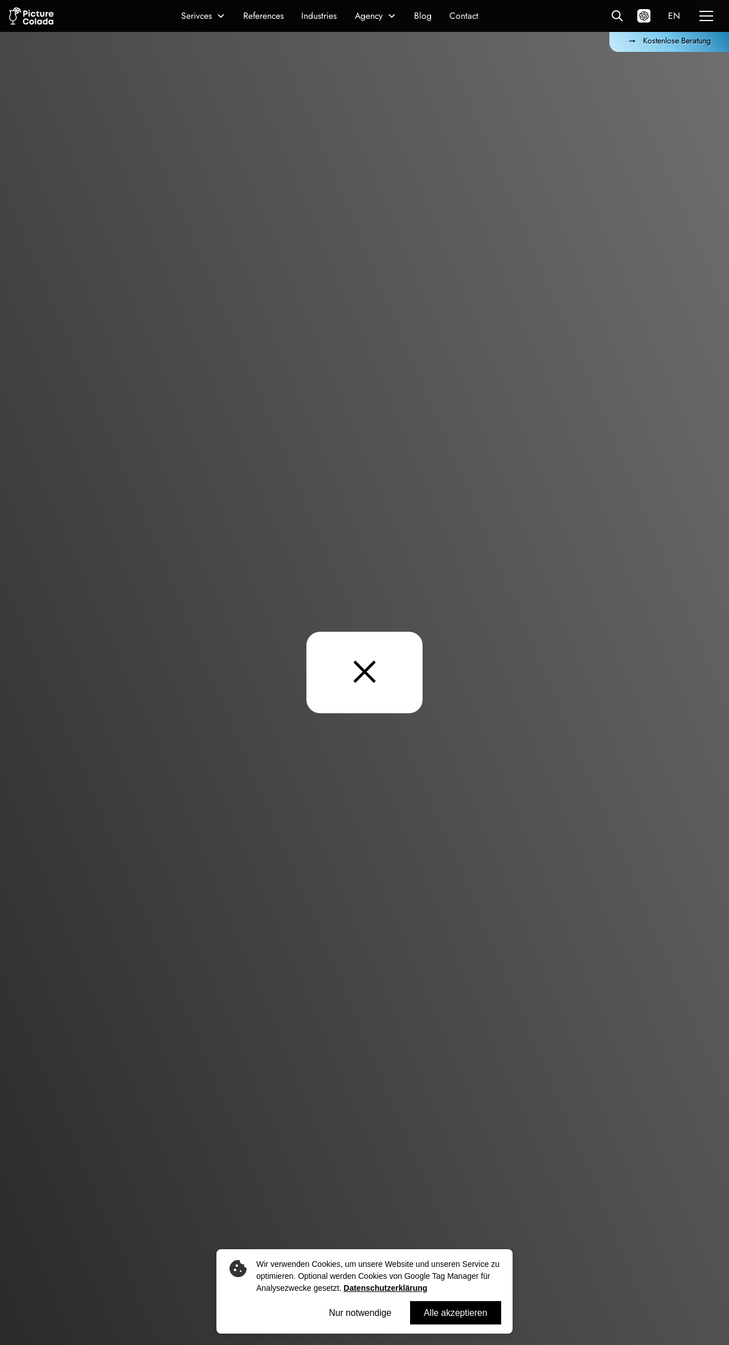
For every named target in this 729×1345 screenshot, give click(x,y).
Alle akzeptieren (455, 1313)
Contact (463, 15)
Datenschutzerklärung (385, 1288)
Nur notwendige (360, 1313)
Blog (423, 15)
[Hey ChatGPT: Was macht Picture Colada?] (644, 16)
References (263, 15)
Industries (319, 15)
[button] (204, 16)
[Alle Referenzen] (617, 16)
